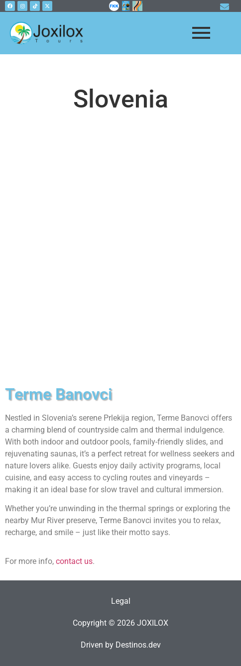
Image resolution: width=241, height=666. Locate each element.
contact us (74, 561)
